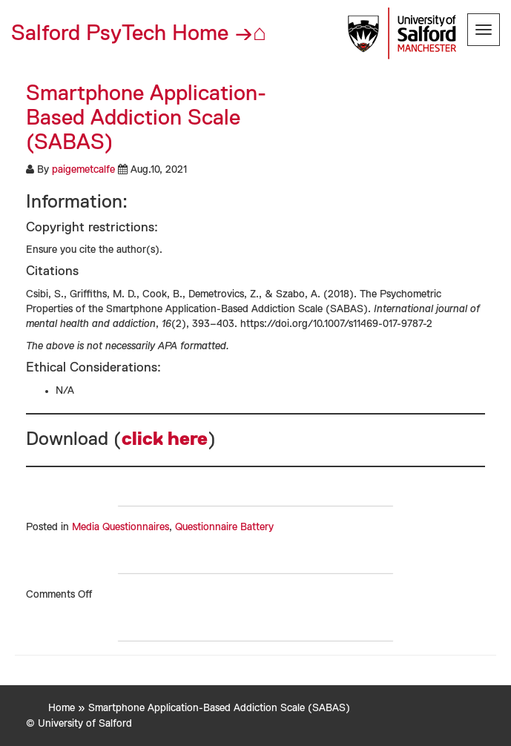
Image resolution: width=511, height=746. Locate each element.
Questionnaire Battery (224, 527)
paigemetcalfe (83, 170)
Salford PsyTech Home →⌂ (138, 33)
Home (61, 708)
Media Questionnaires (120, 527)
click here (165, 439)
